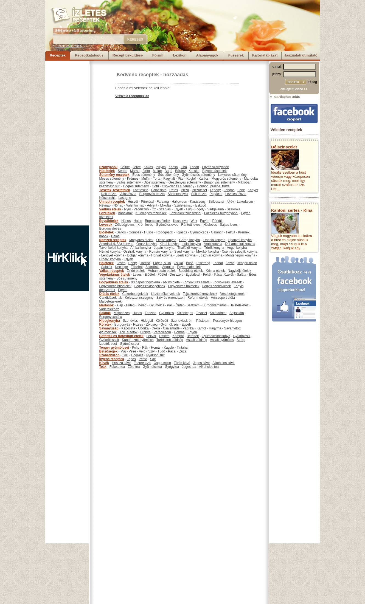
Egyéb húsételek (214, 171)
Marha (134, 171)
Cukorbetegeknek (135, 294)
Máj (123, 351)
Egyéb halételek (189, 267)
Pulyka (161, 167)
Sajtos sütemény (128, 182)
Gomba (179, 332)
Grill (125, 355)
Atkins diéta (171, 282)
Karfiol (201, 328)
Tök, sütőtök (128, 332)
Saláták (106, 267)
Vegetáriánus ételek (114, 274)
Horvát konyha (161, 255)
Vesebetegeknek (232, 294)
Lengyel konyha (112, 255)
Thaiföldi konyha (189, 248)
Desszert (176, 274)
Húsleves (210, 225)
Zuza (183, 351)
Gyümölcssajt (109, 340)
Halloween (179, 202)
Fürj (189, 209)
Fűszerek (236, 55)
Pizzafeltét (199, 190)
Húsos (126, 221)
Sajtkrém (193, 305)
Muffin (145, 178)
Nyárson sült (155, 355)
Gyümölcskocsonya (216, 336)
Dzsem (164, 336)
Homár (156, 347)
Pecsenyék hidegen (227, 321)
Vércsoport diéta (223, 298)
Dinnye (145, 332)
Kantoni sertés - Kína (291, 210)
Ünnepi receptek (112, 202)
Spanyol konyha (240, 240)
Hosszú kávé (121, 363)
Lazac (230, 263)
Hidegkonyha (109, 321)
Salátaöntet (218, 313)
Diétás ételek (109, 294)
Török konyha (214, 248)
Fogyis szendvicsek (216, 286)
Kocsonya (180, 221)
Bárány (180, 171)
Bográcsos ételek (157, 221)
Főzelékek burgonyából (221, 213)
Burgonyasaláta (110, 317)
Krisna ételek (215, 271)
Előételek (106, 232)
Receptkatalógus (89, 55)
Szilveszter (216, 202)
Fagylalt (169, 178)
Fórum (157, 55)
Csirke (125, 167)
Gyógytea (172, 367)
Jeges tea (189, 367)
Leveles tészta (235, 194)
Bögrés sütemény (136, 186)
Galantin (217, 232)
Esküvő (200, 205)
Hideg (130, 305)
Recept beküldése (128, 55)
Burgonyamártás (215, 305)
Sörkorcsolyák (178, 194)
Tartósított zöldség (169, 340)
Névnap (105, 205)
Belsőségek (108, 351)
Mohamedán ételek (162, 271)
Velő (142, 351)
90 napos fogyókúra (145, 282)
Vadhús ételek (110, 209)
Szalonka (233, 209)
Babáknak (125, 213)
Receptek (58, 55)
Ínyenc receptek (111, 359)
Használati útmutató (300, 55)
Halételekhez (238, 305)
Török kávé (182, 363)
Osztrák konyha (134, 251)
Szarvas (165, 209)
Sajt (153, 359)
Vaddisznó (141, 209)
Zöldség (152, 324)
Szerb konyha (185, 255)
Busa (189, 263)
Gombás (135, 232)
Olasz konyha (166, 240)
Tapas (131, 359)
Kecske (194, 171)
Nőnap (118, 205)
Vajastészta (128, 194)
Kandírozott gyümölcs (137, 340)
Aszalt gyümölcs (222, 340)
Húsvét (133, 202)
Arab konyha (213, 244)
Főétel (162, 274)
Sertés (122, 171)
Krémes (132, 178)
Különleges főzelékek (151, 213)
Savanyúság (109, 328)
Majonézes (122, 313)
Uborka (143, 328)
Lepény (215, 190)
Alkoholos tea (209, 367)
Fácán (194, 167)
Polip (135, 347)
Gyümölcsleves (167, 225)
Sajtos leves (229, 225)
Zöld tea (134, 367)
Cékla (155, 328)
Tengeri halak (247, 263)
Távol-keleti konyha (113, 248)
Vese (132, 351)
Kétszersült (107, 198)
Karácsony (198, 202)
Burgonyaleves (110, 228)
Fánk (241, 190)
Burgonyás (122, 324)
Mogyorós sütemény (226, 178)
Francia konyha (214, 240)
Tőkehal (137, 267)
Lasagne (125, 198)
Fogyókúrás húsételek (115, 286)
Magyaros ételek (141, 240)
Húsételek (107, 171)
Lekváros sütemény (232, 175)
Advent (152, 205)
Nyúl (127, 209)
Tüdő (161, 351)
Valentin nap (135, 205)
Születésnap (183, 205)
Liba (184, 167)
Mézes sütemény (111, 178)
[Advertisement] (67, 143)
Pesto (143, 359)
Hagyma (215, 328)
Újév (230, 202)
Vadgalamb (215, 209)
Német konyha (109, 251)
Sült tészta (199, 194)
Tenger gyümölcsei (114, 347)
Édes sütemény (143, 175)
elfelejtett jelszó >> (294, 89)
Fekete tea (117, 367)
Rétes (173, 190)
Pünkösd (147, 202)
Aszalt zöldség (196, 340)
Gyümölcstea (152, 367)
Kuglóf (191, 178)
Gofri (155, 186)
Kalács (204, 178)
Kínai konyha (169, 244)
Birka (146, 171)
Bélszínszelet (284, 147)
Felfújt (230, 232)
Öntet (180, 305)
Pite (181, 178)
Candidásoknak (110, 298)
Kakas (148, 167)
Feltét (207, 274)
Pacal (172, 351)
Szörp (241, 340)
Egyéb (178, 209)
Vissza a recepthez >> (132, 96)
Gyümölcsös (199, 232)
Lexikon (179, 55)
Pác (170, 305)
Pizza (185, 190)
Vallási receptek (111, 271)
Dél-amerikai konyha (240, 244)
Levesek (105, 225)
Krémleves (145, 225)
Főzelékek (107, 213)
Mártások (106, 305)
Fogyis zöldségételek (149, 286)
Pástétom (203, 321)
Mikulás (165, 205)
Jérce (137, 167)
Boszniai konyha (210, 255)
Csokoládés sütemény (178, 186)
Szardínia (152, 267)
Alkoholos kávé (223, 363)
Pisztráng (203, 263)
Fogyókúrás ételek (113, 282)
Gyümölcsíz (242, 336)
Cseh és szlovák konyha (239, 251)
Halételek (106, 263)
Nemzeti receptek (113, 240)
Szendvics (130, 321)
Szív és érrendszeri (170, 298)
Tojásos (181, 232)
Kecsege (121, 267)
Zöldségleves (125, 225)
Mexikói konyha (207, 251)
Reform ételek (197, 298)
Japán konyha (164, 248)
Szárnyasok (108, 167)
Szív (151, 351)
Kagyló (169, 347)
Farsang (163, 202)
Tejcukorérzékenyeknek (200, 294)
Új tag (312, 82)
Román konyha (160, 251)
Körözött (162, 321)
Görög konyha (189, 240)
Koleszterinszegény (139, 298)
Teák (102, 367)
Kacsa (173, 167)
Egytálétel (193, 274)
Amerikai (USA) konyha (116, 244)
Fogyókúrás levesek (227, 282)
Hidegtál (147, 321)
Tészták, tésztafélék (114, 190)
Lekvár (151, 336)
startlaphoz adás (284, 97)
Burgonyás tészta (152, 194)
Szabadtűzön (109, 355)
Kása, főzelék (224, 274)
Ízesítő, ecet (108, 344)
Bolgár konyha (137, 255)
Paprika (188, 328)
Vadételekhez (109, 309)
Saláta (241, 274)
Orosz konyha (146, 244)
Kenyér (253, 190)
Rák (145, 347)
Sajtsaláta (236, 313)
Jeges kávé (201, 363)
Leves (121, 263)
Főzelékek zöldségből (185, 213)
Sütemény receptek (114, 175)
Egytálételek (109, 221)
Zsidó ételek (136, 271)
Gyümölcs (156, 305)
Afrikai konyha (140, 248)
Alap (119, 305)
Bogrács (137, 355)
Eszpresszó (142, 363)
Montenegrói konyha (240, 255)
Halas (138, 221)
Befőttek (193, 336)
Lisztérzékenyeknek (165, 294)
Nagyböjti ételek (239, 271)
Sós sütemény (168, 175)
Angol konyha (237, 248)
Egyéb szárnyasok (215, 167)
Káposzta (128, 328)
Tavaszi (201, 313)
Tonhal (218, 263)
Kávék (104, 363)
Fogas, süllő (162, 263)
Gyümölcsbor (129, 344)
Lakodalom (245, 202)
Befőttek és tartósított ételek (121, 336)
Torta (157, 178)
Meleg (142, 305)
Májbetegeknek (110, 301)
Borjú (168, 171)
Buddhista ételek (190, 271)
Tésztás (150, 313)
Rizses (138, 324)
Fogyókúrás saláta (196, 282)
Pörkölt (217, 221)
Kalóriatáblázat (264, 55)
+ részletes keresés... (69, 45)
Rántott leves (190, 225)
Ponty (132, 263)
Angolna (168, 267)
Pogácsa (216, 194)
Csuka (178, 263)
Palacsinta (158, 190)
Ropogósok (164, 232)
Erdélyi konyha (110, 259)
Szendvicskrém (182, 321)
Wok (193, 221)
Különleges (185, 313)
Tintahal (182, 347)
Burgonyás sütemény (219, 182)
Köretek (105, 324)
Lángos (229, 190)
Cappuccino (162, 363)
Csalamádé (171, 328)
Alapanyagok (207, 55)
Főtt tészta (140, 190)
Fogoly (199, 209)
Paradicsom (162, 332)
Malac (157, 171)
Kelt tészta (109, 194)
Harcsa (145, 263)
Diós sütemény (154, 182)
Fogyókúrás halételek (183, 286)
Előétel (150, 274)
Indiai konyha (191, 244)
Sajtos (121, 232)
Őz (154, 209)
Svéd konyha (183, 251)
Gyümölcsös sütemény (198, 175)
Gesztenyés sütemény (185, 182)
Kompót (178, 336)
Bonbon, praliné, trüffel (213, 186)
